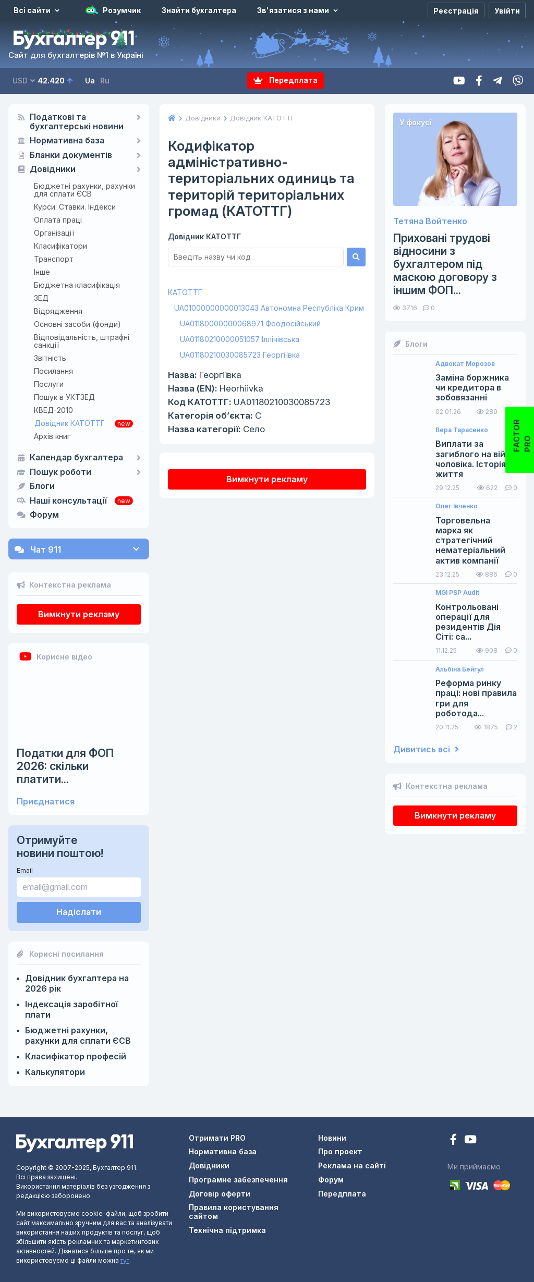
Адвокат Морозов (465, 364)
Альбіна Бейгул (459, 669)
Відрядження (58, 311)
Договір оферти (219, 1193)
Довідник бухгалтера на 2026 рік (77, 983)
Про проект (340, 1151)
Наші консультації (68, 501)
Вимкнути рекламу (78, 614)
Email (25, 870)
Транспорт (54, 258)
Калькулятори (55, 1072)
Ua (90, 80)
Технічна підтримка (227, 1230)
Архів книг (52, 436)
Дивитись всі (426, 749)
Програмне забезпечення (238, 1179)
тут (124, 1260)
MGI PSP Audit (457, 592)
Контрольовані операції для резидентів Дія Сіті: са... (468, 622)
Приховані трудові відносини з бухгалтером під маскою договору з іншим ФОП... (445, 264)
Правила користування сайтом (233, 1211)
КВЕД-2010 (53, 410)
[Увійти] (507, 10)
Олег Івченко (456, 506)
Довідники (53, 169)
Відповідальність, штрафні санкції (81, 341)
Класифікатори (60, 245)
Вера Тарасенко (461, 430)
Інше (42, 271)
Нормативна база (67, 140)
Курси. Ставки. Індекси (75, 206)
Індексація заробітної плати (71, 1009)
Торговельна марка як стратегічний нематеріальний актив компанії (470, 541)
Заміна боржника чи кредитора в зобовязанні (472, 387)
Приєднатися (46, 802)
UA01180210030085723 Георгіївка (240, 354)
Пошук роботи (60, 472)
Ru (105, 80)
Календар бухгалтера (76, 457)
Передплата (285, 80)
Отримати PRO (217, 1137)
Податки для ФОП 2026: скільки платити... (65, 766)
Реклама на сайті (352, 1165)
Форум (44, 515)
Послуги (49, 384)
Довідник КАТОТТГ (69, 423)
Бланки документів (71, 155)
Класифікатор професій (75, 1056)
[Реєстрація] (456, 10)
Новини (332, 1137)
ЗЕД (41, 298)
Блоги (42, 486)
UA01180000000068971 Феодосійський (250, 323)
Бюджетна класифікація (77, 284)
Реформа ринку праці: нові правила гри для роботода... (476, 698)
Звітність (50, 357)
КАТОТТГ (185, 292)
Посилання (53, 371)
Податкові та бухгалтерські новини (77, 122)
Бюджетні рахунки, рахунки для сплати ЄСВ (84, 189)
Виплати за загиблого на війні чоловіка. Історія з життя (474, 459)
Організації (54, 232)
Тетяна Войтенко (430, 221)
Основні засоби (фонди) (77, 324)
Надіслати (78, 912)
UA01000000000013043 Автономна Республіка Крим (269, 307)
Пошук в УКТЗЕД (64, 397)
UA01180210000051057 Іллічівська (239, 339)
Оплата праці (58, 219)
